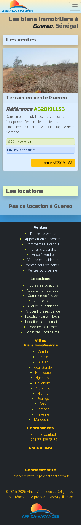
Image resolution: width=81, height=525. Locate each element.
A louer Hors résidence (43, 311)
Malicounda (43, 419)
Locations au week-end (43, 317)
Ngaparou (43, 378)
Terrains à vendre (43, 249)
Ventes (41, 227)
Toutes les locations (43, 285)
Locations (40, 279)
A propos (38, 497)
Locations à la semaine (42, 322)
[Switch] (75, 6)
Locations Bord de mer (42, 332)
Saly (43, 404)
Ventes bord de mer (43, 270)
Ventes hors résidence (43, 265)
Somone (42, 409)
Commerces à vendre (42, 244)
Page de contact (40, 434)
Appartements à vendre (43, 239)
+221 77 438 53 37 (40, 440)
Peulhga (43, 399)
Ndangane (43, 373)
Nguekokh (43, 383)
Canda (43, 352)
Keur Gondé (43, 367)
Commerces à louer (43, 296)
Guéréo (43, 362)
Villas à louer (42, 301)
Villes (40, 342)
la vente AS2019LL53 (53, 163)
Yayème (43, 414)
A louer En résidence (42, 306)
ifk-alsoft (61, 497)
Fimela (43, 357)
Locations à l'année (43, 327)
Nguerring (43, 388)
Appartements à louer (43, 290)
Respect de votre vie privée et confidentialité (41, 476)
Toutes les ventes (43, 234)
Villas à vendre (43, 255)
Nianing (42, 393)
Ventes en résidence (42, 260)
